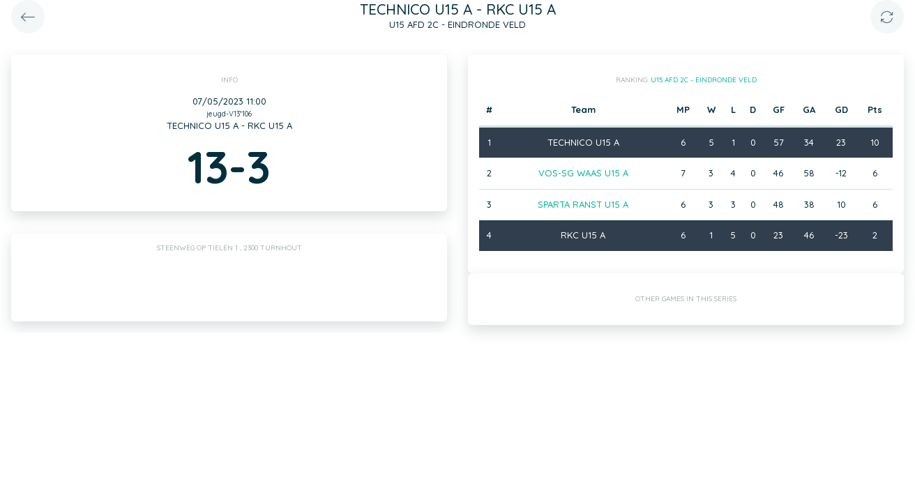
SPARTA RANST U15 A (583, 204)
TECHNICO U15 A (583, 142)
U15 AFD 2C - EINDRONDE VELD (704, 79)
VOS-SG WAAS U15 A (583, 172)
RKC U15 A (583, 235)
